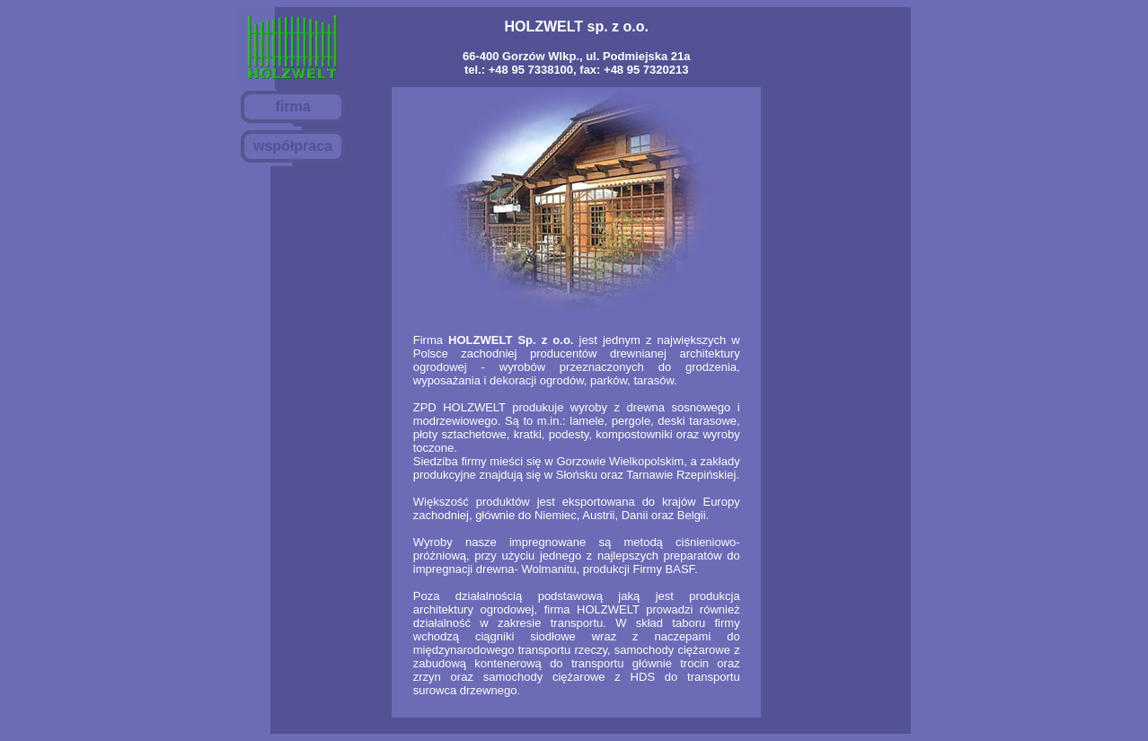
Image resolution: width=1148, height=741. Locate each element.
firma (292, 106)
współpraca (292, 146)
